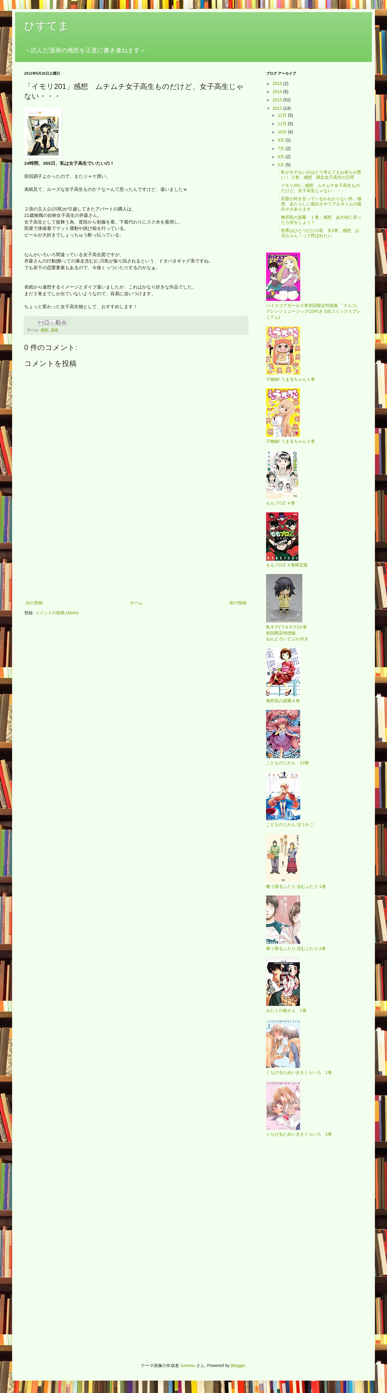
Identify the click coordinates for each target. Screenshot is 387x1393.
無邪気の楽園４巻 (283, 700)
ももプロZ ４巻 (280, 503)
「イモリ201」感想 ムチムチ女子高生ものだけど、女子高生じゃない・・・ (318, 188)
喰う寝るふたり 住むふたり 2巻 (296, 948)
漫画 (54, 330)
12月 (283, 115)
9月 (281, 140)
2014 (278, 91)
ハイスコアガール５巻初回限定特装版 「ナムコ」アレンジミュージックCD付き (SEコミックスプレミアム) (313, 311)
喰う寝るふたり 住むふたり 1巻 (296, 886)
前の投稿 (237, 602)
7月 (281, 148)
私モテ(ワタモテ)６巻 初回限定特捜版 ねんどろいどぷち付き (287, 633)
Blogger (238, 1365)
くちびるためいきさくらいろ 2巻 (299, 1134)
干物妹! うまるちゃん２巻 (290, 441)
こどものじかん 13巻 (287, 762)
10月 (283, 131)
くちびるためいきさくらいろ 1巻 (299, 1072)
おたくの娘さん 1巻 (286, 1010)
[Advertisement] (136, 549)
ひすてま (46, 26)
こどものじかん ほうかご (290, 824)
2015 (278, 83)
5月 (281, 164)
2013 (278, 99)
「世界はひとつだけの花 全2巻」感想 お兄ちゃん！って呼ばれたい (318, 233)
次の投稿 (34, 602)
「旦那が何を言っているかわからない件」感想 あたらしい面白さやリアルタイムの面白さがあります (319, 203)
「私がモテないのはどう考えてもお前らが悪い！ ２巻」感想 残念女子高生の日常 (319, 175)
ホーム (136, 602)
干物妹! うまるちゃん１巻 (290, 379)
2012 (278, 108)
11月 (283, 123)
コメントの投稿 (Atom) (57, 612)
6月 (281, 156)
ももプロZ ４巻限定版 (287, 565)
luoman (188, 1365)
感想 (44, 330)
